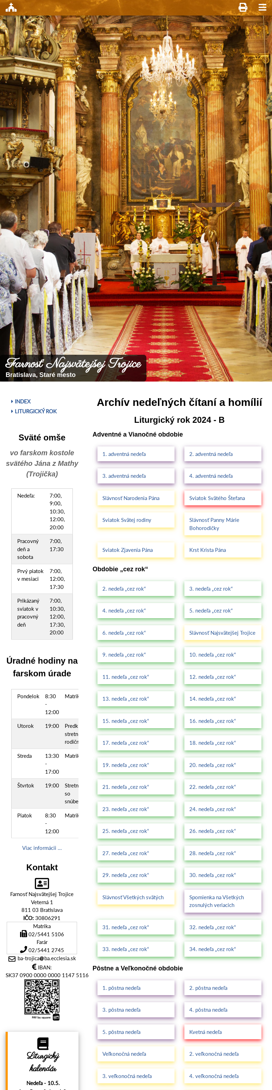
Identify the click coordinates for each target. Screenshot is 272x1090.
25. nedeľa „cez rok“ (125, 831)
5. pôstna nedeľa (121, 1032)
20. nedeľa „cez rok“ (212, 765)
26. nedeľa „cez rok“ (212, 831)
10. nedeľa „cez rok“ (212, 654)
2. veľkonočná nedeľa (214, 1054)
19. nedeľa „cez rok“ (125, 765)
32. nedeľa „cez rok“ (212, 927)
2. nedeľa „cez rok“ (124, 588)
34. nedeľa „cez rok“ (212, 949)
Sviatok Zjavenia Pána (127, 550)
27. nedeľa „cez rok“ (125, 853)
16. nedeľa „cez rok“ (212, 721)
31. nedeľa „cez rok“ (125, 927)
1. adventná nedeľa (124, 454)
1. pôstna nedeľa (121, 988)
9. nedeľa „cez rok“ (124, 654)
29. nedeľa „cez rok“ (125, 875)
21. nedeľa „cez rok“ (125, 787)
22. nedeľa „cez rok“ (212, 787)
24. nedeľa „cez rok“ (212, 809)
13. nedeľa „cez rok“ (125, 698)
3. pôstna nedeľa (121, 1009)
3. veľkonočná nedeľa (127, 1076)
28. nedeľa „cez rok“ (212, 853)
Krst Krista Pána (207, 550)
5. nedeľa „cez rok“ (211, 610)
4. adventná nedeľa (211, 476)
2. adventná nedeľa (211, 454)
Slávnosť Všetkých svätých (133, 897)
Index (21, 401)
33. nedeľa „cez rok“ (125, 949)
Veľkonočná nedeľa (124, 1054)
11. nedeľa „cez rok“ (125, 677)
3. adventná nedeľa (124, 476)
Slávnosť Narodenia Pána (130, 498)
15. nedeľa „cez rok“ (125, 721)
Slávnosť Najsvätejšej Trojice (222, 632)
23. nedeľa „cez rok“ (125, 809)
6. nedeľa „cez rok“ (124, 632)
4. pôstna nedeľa (208, 1009)
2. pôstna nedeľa (208, 988)
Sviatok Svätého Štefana (217, 498)
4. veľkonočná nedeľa (214, 1076)
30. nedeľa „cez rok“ (212, 875)
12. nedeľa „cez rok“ (212, 677)
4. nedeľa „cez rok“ (124, 610)
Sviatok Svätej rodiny (126, 520)
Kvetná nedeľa (205, 1032)
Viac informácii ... (42, 848)
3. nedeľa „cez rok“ (211, 588)
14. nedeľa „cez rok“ (212, 698)
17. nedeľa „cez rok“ (125, 742)
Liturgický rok (34, 411)
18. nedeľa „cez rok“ (212, 742)
